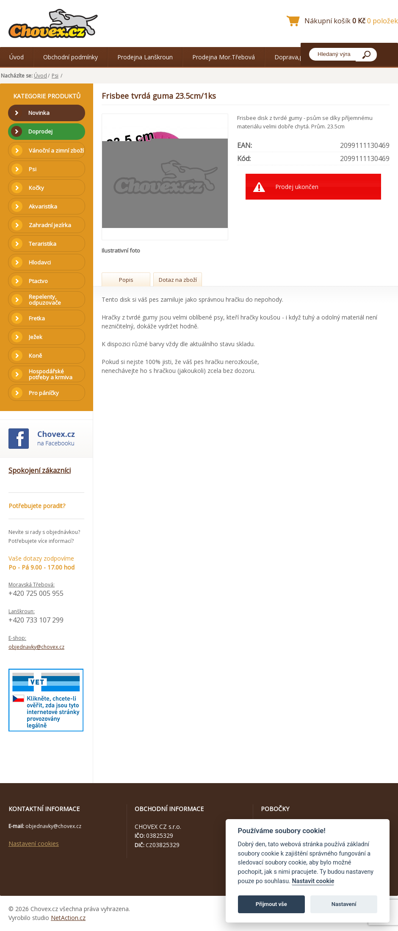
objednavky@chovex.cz (36, 646)
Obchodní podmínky (70, 57)
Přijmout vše (271, 904)
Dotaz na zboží (178, 279)
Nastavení (344, 904)
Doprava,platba (295, 57)
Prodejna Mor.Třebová (223, 57)
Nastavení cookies (33, 843)
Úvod (16, 57)
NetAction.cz (68, 918)
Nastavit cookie (313, 881)
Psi (55, 75)
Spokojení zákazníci (39, 470)
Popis (126, 279)
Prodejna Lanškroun (145, 57)
